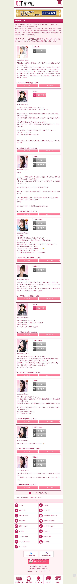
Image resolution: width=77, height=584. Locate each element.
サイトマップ (20, 547)
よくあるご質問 (21, 536)
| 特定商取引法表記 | (35, 568)
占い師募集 (44, 541)
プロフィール (49, 85)
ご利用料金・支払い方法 (48, 515)
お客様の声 (19, 520)
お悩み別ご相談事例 (46, 520)
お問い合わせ (45, 536)
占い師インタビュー (46, 526)
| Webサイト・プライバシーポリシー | (38, 571)
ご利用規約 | (44, 566)
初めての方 (19, 510)
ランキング (44, 531)
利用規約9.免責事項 (40, 41)
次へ (46, 493)
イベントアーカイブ (22, 541)
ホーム (18, 505)
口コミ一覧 (27, 85)
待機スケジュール (21, 515)
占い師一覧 (44, 510)
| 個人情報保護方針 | (35, 566)
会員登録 (43, 505)
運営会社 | (44, 568)
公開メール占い (21, 526)
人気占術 (19, 531)
